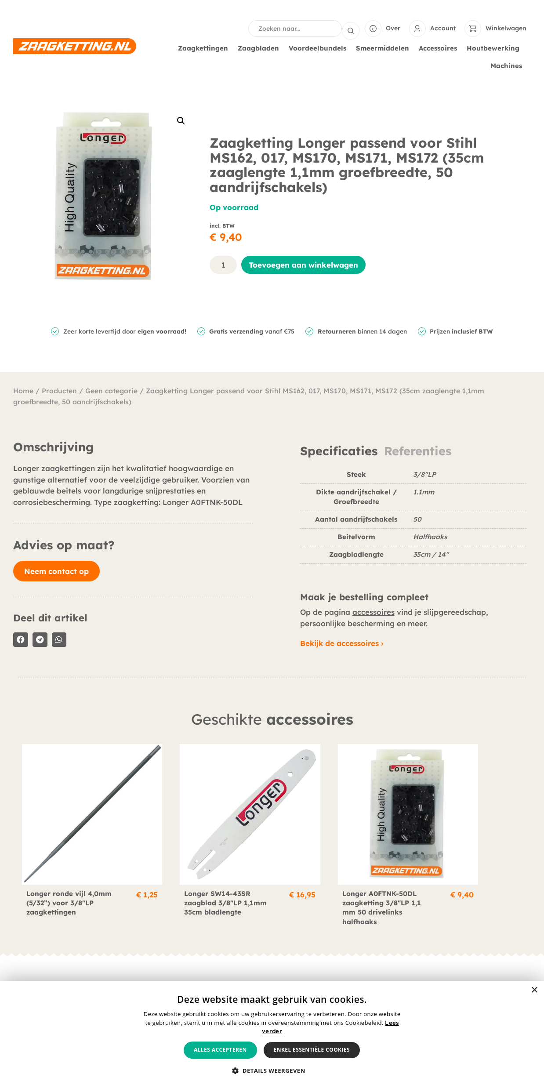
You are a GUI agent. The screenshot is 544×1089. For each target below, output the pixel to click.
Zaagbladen (260, 47)
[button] (181, 120)
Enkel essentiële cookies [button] (312, 1049)
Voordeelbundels (320, 47)
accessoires (373, 611)
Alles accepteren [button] (220, 1049)
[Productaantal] (223, 264)
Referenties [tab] (417, 450)
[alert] (272, 1035)
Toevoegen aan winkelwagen (303, 264)
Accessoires (440, 47)
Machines (508, 65)
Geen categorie (111, 389)
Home (23, 389)
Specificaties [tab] (338, 450)
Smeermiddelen (384, 47)
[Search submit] (350, 28)
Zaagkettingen (205, 47)
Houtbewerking (495, 47)
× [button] (534, 990)
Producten (59, 389)
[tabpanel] (413, 520)
